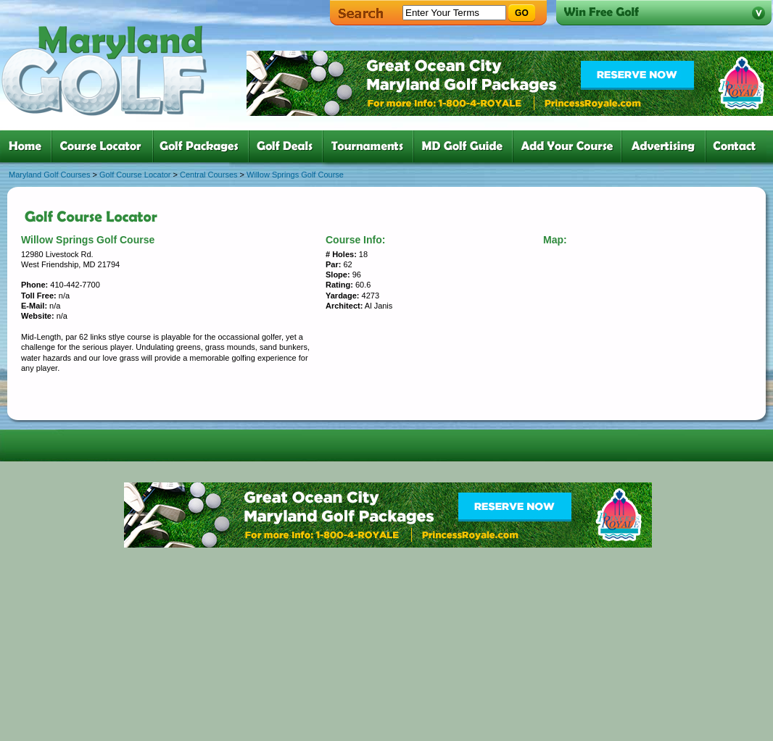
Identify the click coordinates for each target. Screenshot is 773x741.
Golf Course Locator (134, 174)
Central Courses (208, 174)
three (204, 146)
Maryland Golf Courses (50, 174)
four (289, 146)
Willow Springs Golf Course (295, 174)
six (466, 146)
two (105, 146)
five (371, 146)
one (27, 146)
